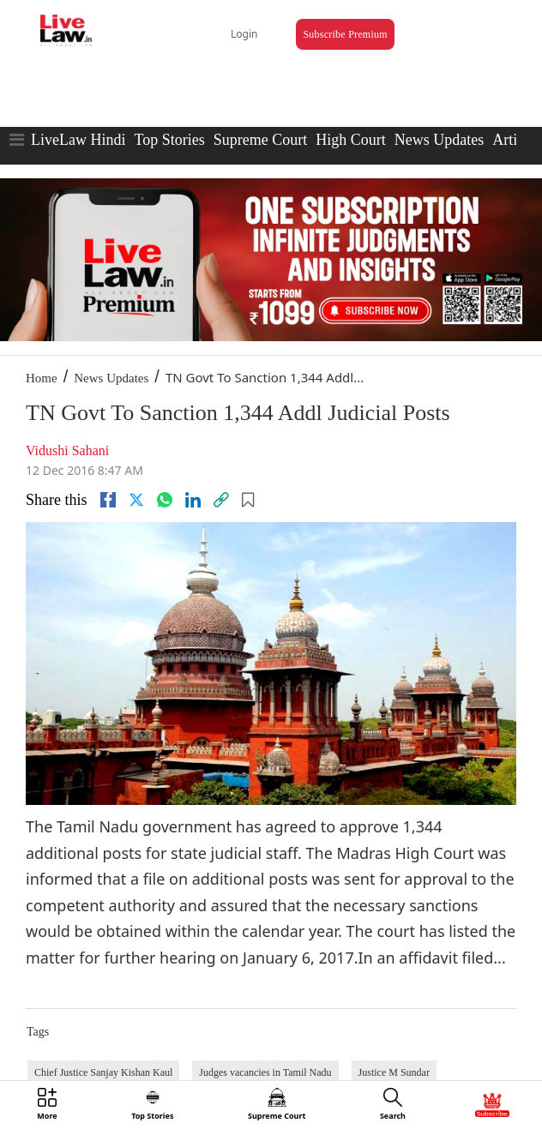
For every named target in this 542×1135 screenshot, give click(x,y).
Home (41, 378)
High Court (351, 139)
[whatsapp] (164, 499)
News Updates (439, 139)
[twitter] (136, 499)
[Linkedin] (193, 499)
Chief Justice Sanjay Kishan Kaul (103, 1072)
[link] (221, 499)
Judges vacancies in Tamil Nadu (265, 1072)
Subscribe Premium (345, 34)
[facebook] (108, 499)
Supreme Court (261, 139)
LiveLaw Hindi (78, 139)
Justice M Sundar (394, 1072)
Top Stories (169, 139)
